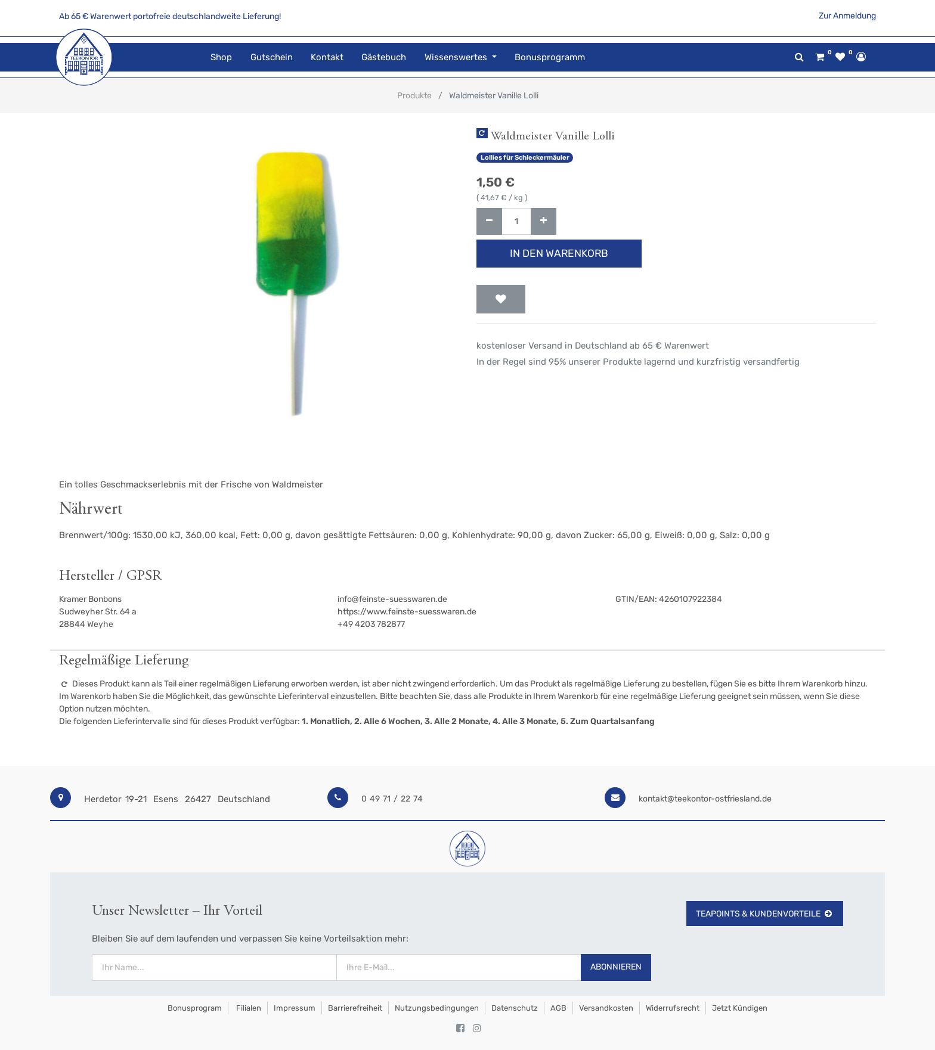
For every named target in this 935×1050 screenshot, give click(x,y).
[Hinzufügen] (543, 221)
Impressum (294, 1008)
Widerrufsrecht (672, 1008)
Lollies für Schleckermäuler (525, 157)
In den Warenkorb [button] (559, 253)
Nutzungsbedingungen (437, 1008)
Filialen (247, 1008)
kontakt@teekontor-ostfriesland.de (705, 799)
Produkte (414, 96)
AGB (558, 1008)
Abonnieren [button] (616, 967)
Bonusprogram (194, 1008)
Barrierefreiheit (355, 1008)
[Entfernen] (489, 221)
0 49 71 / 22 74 (392, 799)
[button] (500, 299)
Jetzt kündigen (739, 1008)
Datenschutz (514, 1008)
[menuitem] (221, 57)
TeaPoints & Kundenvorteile (765, 914)
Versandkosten (606, 1008)
